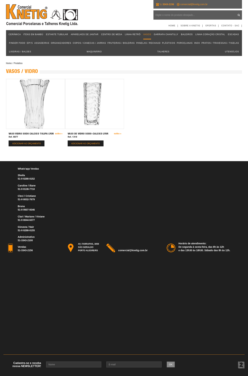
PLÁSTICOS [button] (168, 43)
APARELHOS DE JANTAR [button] (85, 34)
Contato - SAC (230, 25)
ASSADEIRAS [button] (41, 43)
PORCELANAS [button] (185, 43)
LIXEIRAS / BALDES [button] (20, 51)
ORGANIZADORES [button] (61, 43)
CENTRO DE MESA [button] (111, 34)
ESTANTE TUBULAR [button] (57, 34)
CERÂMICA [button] (15, 34)
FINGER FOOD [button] (17, 43)
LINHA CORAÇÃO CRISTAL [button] (210, 34)
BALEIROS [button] (187, 34)
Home (171, 25)
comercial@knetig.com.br (194, 4)
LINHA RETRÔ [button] (133, 34)
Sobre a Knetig (190, 25)
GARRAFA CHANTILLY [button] (166, 34)
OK (170, 364)
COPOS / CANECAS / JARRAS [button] (89, 43)
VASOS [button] (147, 34)
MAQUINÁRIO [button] (94, 51)
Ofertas (210, 25)
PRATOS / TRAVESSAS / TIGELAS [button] (220, 43)
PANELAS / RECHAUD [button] (148, 43)
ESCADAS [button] (233, 34)
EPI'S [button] (30, 43)
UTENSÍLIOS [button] (232, 51)
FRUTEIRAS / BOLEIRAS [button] (121, 43)
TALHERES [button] (163, 51)
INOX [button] (197, 43)
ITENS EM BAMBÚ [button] (33, 34)
